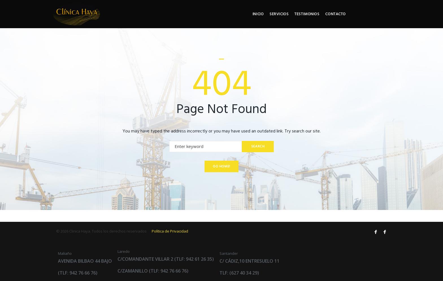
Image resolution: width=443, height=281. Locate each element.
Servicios (312, 20)
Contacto (373, 20)
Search (257, 158)
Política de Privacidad (170, 231)
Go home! (221, 178)
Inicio (290, 20)
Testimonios (342, 20)
